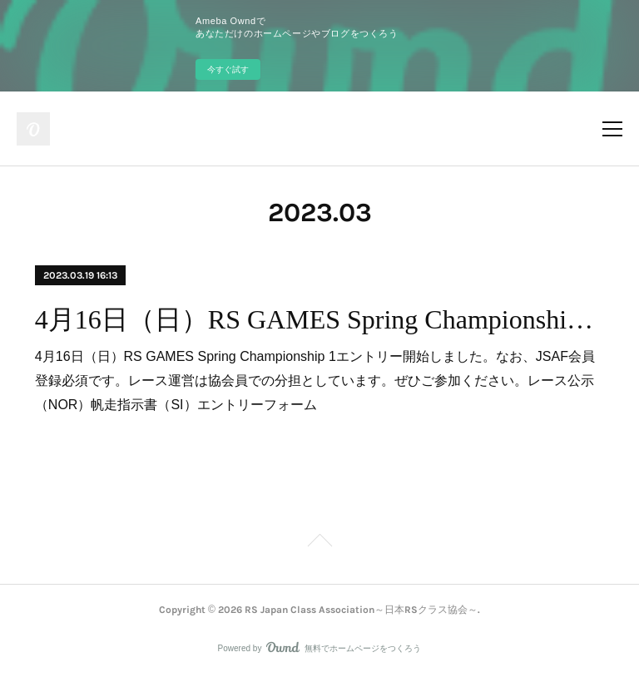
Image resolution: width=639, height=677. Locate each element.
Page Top (319, 543)
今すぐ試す (228, 69)
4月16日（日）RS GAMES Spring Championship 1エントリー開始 (319, 319)
